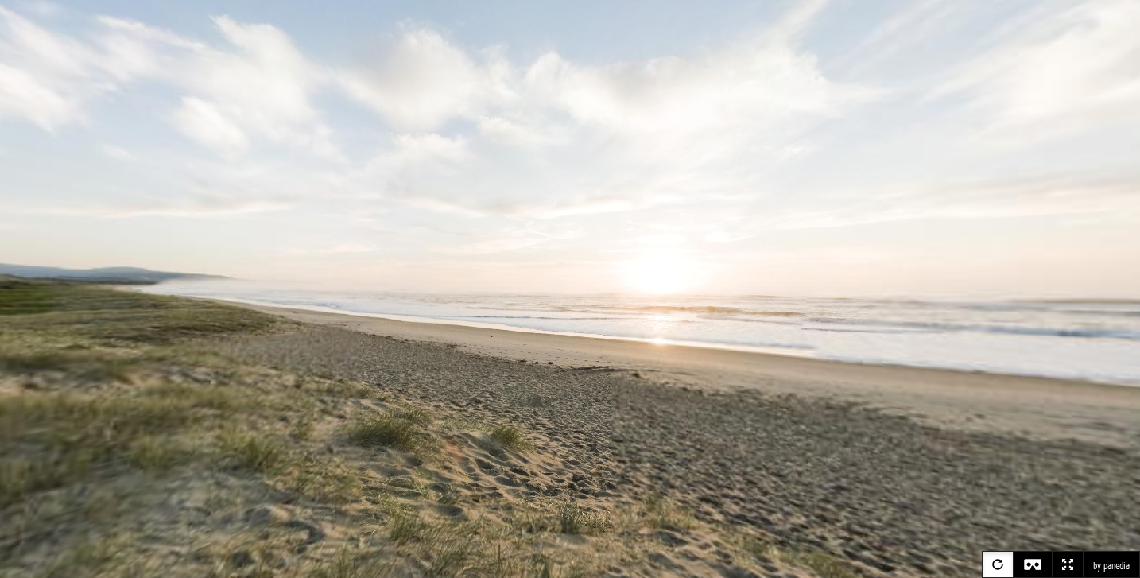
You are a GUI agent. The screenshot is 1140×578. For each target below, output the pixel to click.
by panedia (1111, 566)
